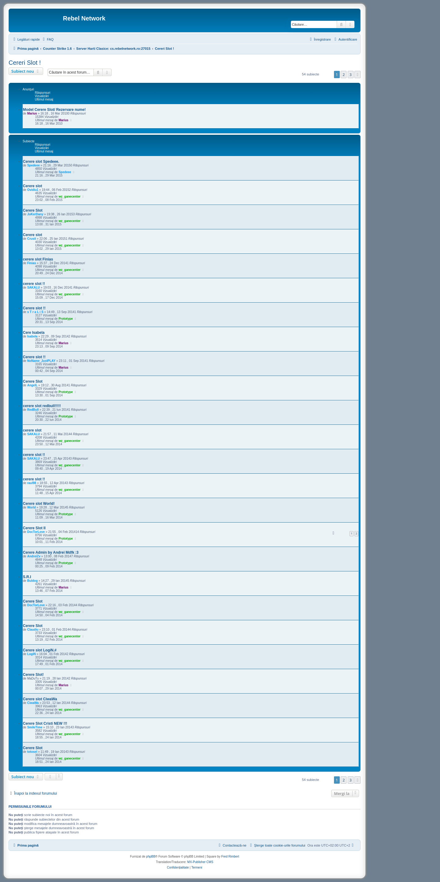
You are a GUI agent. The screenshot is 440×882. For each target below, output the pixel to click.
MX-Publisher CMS (200, 862)
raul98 (31, 483)
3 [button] (351, 74)
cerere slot (32, 430)
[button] (357, 74)
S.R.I (27, 577)
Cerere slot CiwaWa (40, 699)
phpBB (150, 856)
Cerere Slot (32, 210)
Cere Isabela (34, 332)
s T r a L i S (35, 312)
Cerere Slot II (34, 528)
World (31, 507)
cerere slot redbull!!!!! (42, 406)
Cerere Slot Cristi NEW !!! (45, 723)
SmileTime (34, 727)
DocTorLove (36, 532)
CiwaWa (33, 703)
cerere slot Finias (38, 259)
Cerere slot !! (34, 308)
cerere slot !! (34, 284)
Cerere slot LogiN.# (40, 650)
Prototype (66, 318)
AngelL (32, 385)
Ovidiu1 (32, 189)
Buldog (32, 580)
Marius (32, 113)
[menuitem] (47, 39)
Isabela (32, 336)
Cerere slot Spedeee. (41, 161)
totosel (32, 751)
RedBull (33, 409)
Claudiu (32, 629)
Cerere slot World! (39, 503)
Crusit (31, 238)
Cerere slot (32, 186)
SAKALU (33, 287)
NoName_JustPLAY (41, 361)
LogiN (31, 654)
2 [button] (344, 74)
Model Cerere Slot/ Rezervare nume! (54, 110)
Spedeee (33, 165)
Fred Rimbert (230, 856)
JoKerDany (35, 214)
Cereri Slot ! (25, 62)
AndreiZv (33, 556)
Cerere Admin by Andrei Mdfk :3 (51, 552)
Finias (31, 263)
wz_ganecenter (70, 196)
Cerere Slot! (33, 674)
